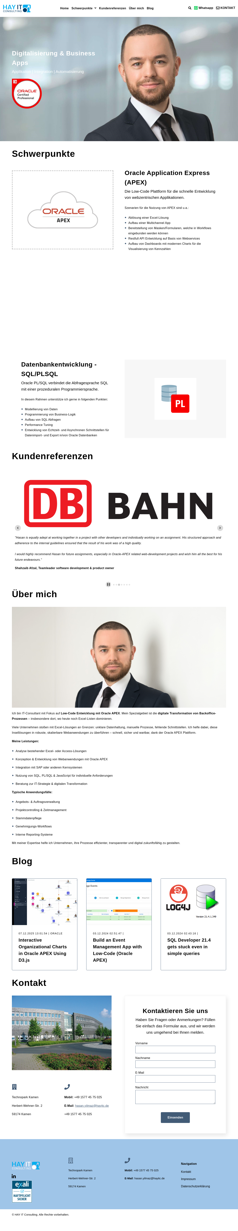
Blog (150, 8)
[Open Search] (189, 8)
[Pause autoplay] (108, 584)
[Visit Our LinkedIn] (13, 1176)
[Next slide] (220, 528)
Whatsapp (203, 8)
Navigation (189, 1163)
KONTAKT (225, 8)
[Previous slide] (18, 528)
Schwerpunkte (82, 8)
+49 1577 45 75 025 (78, 1114)
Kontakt (186, 1171)
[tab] (114, 584)
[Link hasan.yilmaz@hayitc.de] (92, 1105)
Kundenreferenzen (112, 8)
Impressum (188, 1179)
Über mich (136, 8)
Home (64, 8)
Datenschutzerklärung (195, 1186)
